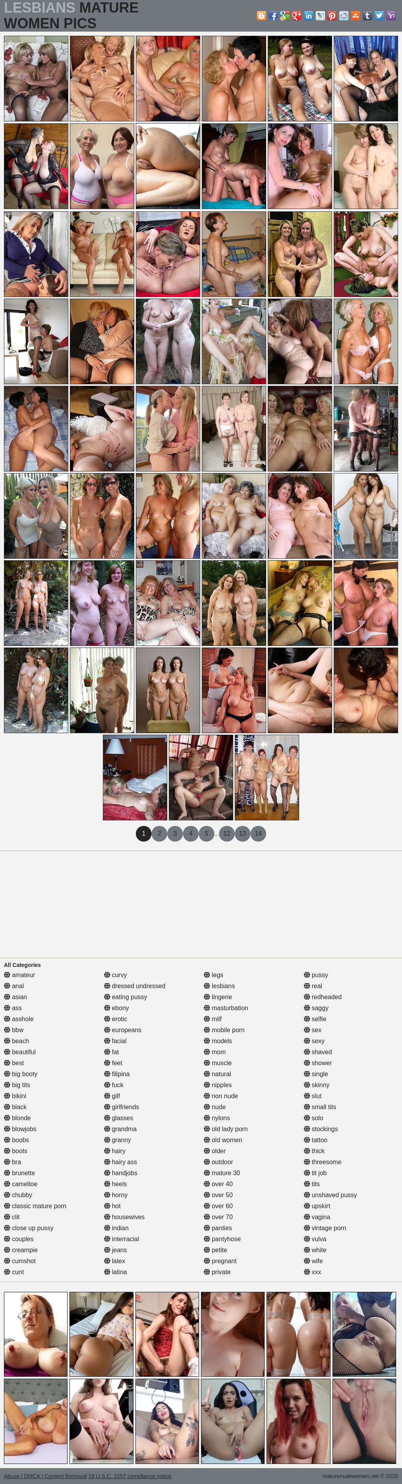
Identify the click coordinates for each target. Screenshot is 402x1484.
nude (215, 1107)
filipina (117, 1074)
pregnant (220, 1261)
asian (15, 997)
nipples (218, 1085)
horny (116, 1195)
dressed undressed (135, 986)
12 (226, 833)
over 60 (218, 1206)
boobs (16, 1140)
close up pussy (28, 1228)
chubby (18, 1195)
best (14, 1063)
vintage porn (325, 1228)
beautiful (20, 1052)
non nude (221, 1096)
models (218, 1041)
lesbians (219, 986)
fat (111, 1052)
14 (258, 833)
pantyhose (222, 1239)
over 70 (218, 1217)
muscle (218, 1063)
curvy (115, 975)
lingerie (218, 997)
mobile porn (224, 1030)
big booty (20, 1074)
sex (313, 1030)
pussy (316, 975)
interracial (121, 1239)
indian (116, 1228)
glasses (118, 1118)
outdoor (218, 1162)
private (217, 1272)
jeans (115, 1250)
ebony (116, 1008)
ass (13, 1008)
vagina (317, 1217)
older (215, 1151)
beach (16, 1041)
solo (313, 1118)
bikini (15, 1096)
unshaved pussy (330, 1195)
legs (213, 975)
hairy (115, 1151)
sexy (314, 1041)
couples (19, 1239)
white (315, 1250)
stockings (321, 1129)
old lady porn (226, 1129)
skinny (317, 1085)
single (316, 1074)
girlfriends (121, 1107)
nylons (217, 1118)
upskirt (317, 1206)
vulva (315, 1239)
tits (312, 1184)
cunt (14, 1272)
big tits (17, 1085)
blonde (17, 1118)
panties (218, 1228)
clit (12, 1217)
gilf (112, 1096)
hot (112, 1206)
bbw (14, 1030)
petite (215, 1250)
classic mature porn (35, 1206)
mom (215, 1052)
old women (223, 1140)
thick (314, 1151)
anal (14, 986)
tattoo (315, 1140)
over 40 (218, 1184)
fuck (114, 1085)
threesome (323, 1162)
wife (313, 1261)
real (313, 986)
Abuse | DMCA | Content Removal (45, 1476)
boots (15, 1151)
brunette (19, 1173)
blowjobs (20, 1129)
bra (12, 1162)
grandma (120, 1129)
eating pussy (125, 997)
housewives (124, 1217)
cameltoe (20, 1184)
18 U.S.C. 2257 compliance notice (130, 1476)
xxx (312, 1272)
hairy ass (120, 1162)
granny (117, 1140)
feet (113, 1063)
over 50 (218, 1195)
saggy (316, 1008)
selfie (315, 1019)
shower (318, 1063)
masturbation (226, 1008)
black (15, 1107)
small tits (320, 1107)
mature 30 (222, 1173)
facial (115, 1041)
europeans (123, 1030)
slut (313, 1096)
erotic (116, 1019)
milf (212, 1019)
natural (217, 1074)
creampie (21, 1250)
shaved (318, 1052)
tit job (315, 1173)
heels (115, 1184)
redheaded (323, 997)
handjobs (120, 1173)
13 (242, 833)
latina (115, 1272)
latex (114, 1261)
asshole (19, 1019)
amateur (19, 975)
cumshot (20, 1261)
